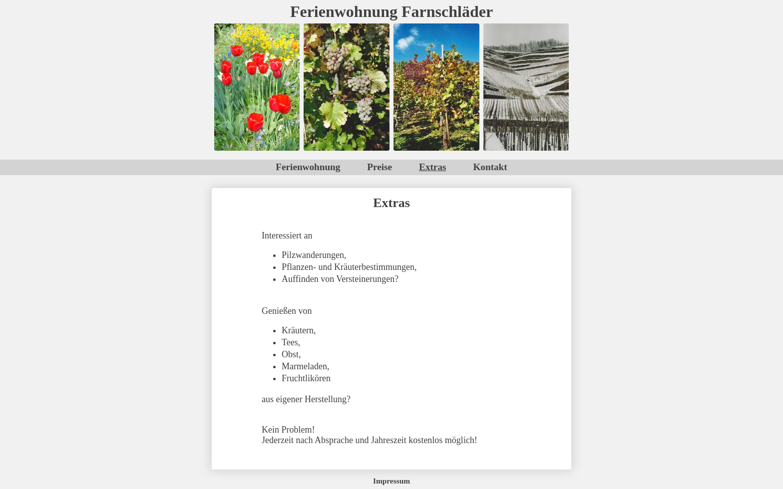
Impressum (391, 481)
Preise (379, 167)
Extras (432, 167)
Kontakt (490, 167)
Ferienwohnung (308, 167)
